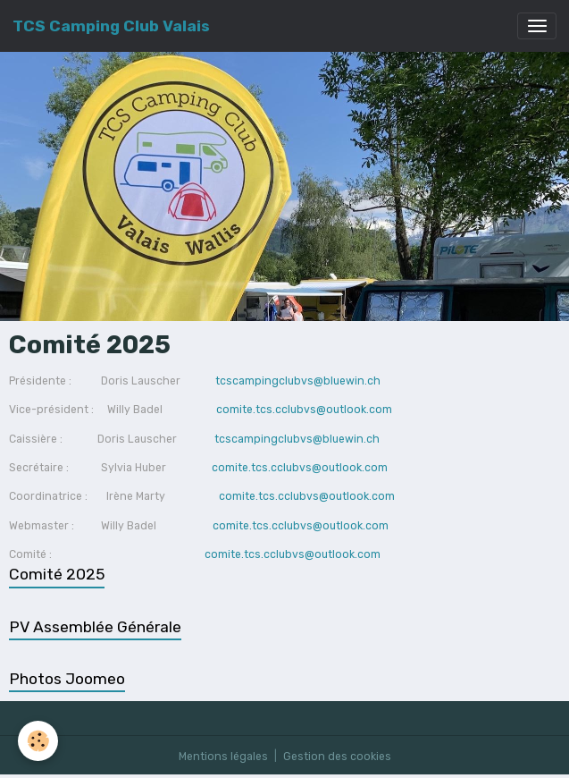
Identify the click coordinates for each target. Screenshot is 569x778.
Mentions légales (223, 756)
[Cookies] (38, 741)
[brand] (111, 26)
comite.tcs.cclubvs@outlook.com (304, 409)
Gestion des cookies (337, 756)
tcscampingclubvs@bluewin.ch (297, 381)
